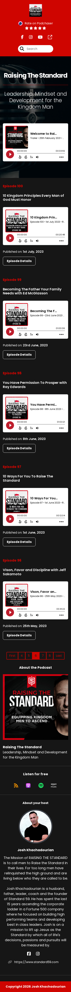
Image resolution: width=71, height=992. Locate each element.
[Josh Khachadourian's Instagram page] (40, 954)
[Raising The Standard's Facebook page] (22, 37)
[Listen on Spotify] (41, 785)
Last (59, 655)
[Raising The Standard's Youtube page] (38, 37)
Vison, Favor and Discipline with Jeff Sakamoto (34, 571)
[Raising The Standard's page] (47, 37)
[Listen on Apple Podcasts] (28, 785)
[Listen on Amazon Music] (54, 785)
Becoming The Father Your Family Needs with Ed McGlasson (32, 291)
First (12, 655)
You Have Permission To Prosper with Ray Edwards (35, 384)
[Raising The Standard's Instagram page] (28, 37)
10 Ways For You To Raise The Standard (28, 478)
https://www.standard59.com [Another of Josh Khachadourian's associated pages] (33, 962)
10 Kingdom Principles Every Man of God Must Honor (33, 197)
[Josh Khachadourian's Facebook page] (31, 954)
